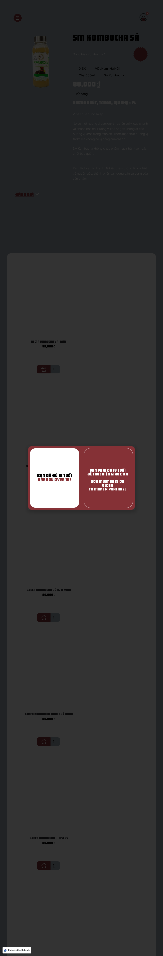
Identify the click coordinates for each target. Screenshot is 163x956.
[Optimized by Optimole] (17, 950)
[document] (81, 478)
